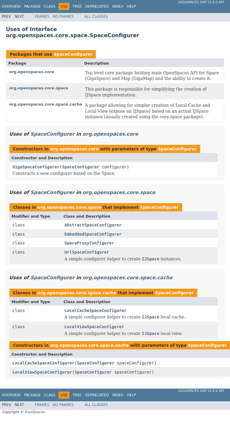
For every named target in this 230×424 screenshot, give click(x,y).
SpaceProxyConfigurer (89, 243)
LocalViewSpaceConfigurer (94, 326)
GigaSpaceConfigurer (36, 167)
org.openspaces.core (31, 72)
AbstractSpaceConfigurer (93, 225)
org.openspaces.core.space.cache (45, 104)
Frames (42, 16)
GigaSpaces (34, 412)
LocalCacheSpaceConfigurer (96, 310)
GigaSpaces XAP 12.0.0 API (201, 2)
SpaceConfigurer (73, 54)
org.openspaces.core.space (38, 88)
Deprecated (97, 6)
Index (118, 6)
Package (32, 6)
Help (131, 6)
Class (49, 6)
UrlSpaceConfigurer (87, 252)
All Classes (96, 16)
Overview (11, 6)
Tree (77, 6)
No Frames (63, 16)
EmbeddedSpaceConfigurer (93, 234)
